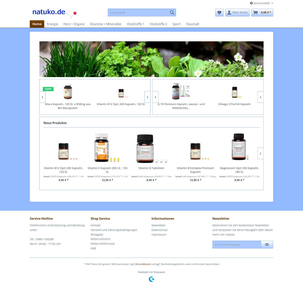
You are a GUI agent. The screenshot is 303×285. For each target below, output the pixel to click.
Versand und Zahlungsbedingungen (114, 230)
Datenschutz (160, 230)
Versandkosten (143, 264)
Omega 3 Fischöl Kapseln (241, 104)
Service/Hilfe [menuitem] (260, 3)
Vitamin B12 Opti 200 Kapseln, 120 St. (127, 104)
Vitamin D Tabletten (151, 168)
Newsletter (159, 225)
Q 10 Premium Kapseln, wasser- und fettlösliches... (187, 106)
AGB (93, 248)
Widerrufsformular (103, 243)
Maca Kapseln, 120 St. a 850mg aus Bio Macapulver (74, 106)
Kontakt (95, 225)
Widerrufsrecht (100, 239)
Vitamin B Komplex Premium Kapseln (195, 170)
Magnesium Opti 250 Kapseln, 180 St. (239, 170)
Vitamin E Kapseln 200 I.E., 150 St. (107, 170)
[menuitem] (142, 12)
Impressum (159, 234)
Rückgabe (97, 234)
